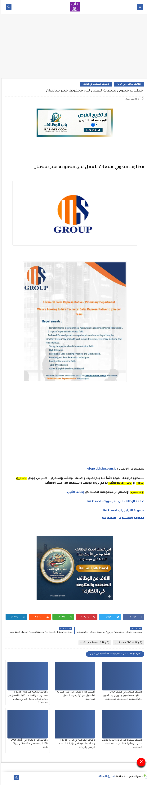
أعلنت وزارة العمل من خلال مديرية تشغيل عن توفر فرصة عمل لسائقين (75, 696)
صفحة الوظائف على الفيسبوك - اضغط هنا (114, 501)
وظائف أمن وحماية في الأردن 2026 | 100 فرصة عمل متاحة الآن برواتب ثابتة (27, 744)
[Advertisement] (73, 47)
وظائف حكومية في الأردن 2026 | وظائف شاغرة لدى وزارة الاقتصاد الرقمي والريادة (75, 744)
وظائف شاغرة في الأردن (127, 84)
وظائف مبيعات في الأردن (95, 84)
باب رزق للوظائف (105, 776)
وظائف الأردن (74, 492)
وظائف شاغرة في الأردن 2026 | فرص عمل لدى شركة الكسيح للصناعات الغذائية (121, 744)
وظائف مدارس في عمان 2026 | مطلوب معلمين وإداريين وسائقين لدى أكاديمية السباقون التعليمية (121, 696)
